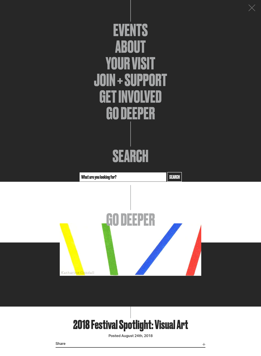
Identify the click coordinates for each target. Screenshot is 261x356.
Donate (232, 8)
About (130, 46)
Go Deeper (130, 113)
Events (130, 29)
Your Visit (130, 63)
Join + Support (130, 79)
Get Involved (130, 96)
